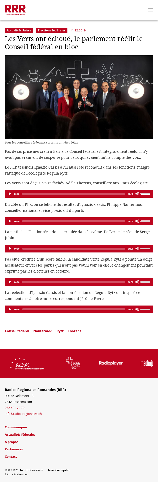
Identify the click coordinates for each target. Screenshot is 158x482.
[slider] (73, 194)
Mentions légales (58, 470)
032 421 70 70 (14, 408)
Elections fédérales (52, 30)
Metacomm (21, 474)
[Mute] (137, 193)
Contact (11, 456)
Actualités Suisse (19, 30)
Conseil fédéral (17, 331)
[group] (35, 363)
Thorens (74, 331)
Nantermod (42, 331)
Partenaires (14, 449)
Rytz (60, 331)
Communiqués (16, 427)
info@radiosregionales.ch (23, 414)
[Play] (9, 193)
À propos (11, 442)
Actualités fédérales (20, 434)
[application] (79, 194)
